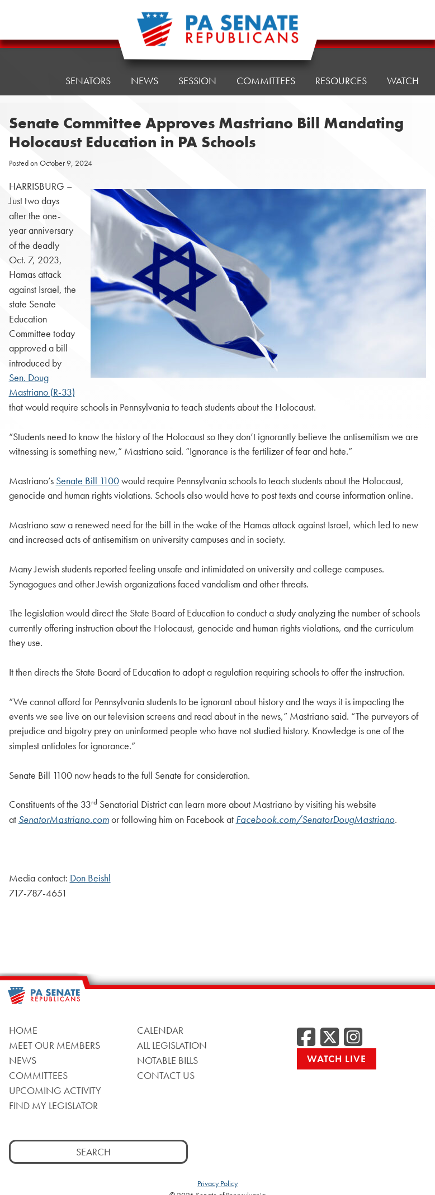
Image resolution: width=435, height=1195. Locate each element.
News (22, 1060)
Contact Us (166, 1075)
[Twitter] (329, 1037)
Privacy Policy (217, 1183)
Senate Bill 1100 (87, 481)
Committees (266, 80)
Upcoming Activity (55, 1090)
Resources (341, 80)
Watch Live (336, 1058)
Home (31, 34)
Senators (88, 31)
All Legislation (172, 1045)
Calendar (160, 1030)
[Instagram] (353, 1037)
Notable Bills (167, 1060)
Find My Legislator (53, 1105)
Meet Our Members (54, 1045)
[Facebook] (306, 1037)
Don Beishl (90, 878)
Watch (403, 80)
